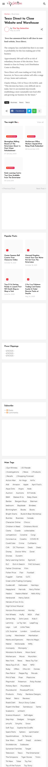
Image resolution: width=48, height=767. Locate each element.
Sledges (20, 719)
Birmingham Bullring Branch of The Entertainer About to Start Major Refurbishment (12, 146)
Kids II (34, 619)
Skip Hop (10, 719)
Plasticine (30, 677)
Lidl (15, 627)
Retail (8, 698)
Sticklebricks (11, 744)
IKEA (30, 614)
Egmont (31, 560)
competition (11, 535)
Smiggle (31, 719)
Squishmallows (12, 736)
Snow (28, 723)
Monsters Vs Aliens (14, 652)
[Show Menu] (3, 4)
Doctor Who (20, 552)
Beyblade (21, 505)
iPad (37, 614)
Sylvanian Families (14, 749)
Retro (16, 698)
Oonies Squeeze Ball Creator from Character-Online (12, 258)
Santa (38, 707)
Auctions (20, 493)
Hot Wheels (11, 614)
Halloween (22, 585)
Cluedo (18, 531)
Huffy (21, 614)
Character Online (13, 522)
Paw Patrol (10, 673)
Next (25, 665)
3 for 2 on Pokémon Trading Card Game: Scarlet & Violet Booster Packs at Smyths (33, 289)
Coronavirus (11, 539)
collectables (29, 531)
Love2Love (35, 631)
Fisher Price (11, 573)
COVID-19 (34, 539)
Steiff (20, 740)
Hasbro (9, 593)
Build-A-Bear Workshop (31, 514)
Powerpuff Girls (26, 690)
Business (15, 14)
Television (10, 753)
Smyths (18, 723)
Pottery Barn (11, 686)
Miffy (30, 644)
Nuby (8, 669)
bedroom (10, 505)
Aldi (7, 484)
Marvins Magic (33, 640)
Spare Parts (11, 732)
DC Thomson (18, 547)
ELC (7, 564)
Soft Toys (10, 728)
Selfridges (28, 715)
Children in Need (13, 526)
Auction (9, 493)
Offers (16, 669)
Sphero (22, 732)
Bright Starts (11, 514)
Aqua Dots (10, 489)
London (23, 631)
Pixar (21, 677)
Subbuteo (24, 744)
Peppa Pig (23, 673)
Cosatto (23, 539)
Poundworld (11, 690)
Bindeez (32, 505)
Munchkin (32, 656)
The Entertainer (32, 753)
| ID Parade (25, 468)
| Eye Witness (11, 468)
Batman (33, 501)
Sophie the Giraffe (25, 728)
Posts (9, 410)
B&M (8, 497)
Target (28, 749)
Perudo (34, 673)
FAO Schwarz (34, 564)
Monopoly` (23, 648)
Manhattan (33, 635)
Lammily (9, 623)
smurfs (9, 723)
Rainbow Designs (33, 694)
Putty (19, 694)
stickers (37, 740)
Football (30, 573)
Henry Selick (24, 598)
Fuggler (9, 577)
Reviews (26, 698)
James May (10, 619)
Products (10, 694)
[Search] (44, 4)
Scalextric (10, 711)
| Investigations (12, 472)
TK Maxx (9, 761)
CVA (7, 547)
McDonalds (20, 644)
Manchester (20, 635)
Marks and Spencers (14, 640)
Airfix (32, 480)
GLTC (28, 577)
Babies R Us (18, 497)
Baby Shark (32, 497)
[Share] (42, 29)
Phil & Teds (10, 677)
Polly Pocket (35, 682)
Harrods (22, 589)
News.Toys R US (12, 665)
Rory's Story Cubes (27, 703)
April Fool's (36, 484)
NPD (32, 665)
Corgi (33, 535)
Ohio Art (26, 669)
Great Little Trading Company (19, 581)
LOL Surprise (11, 631)
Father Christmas (13, 568)
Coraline (23, 535)
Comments (12, 413)
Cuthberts (32, 543)
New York (10, 661)
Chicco (27, 522)
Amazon (16, 484)
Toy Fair (28, 761)
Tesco (27, 102)
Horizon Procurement (15, 610)
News (21, 102)
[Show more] (39, 111)
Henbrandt (10, 598)
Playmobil (10, 682)
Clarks (8, 531)
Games (19, 577)
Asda (29, 489)
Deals (30, 547)
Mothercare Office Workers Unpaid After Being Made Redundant (34, 144)
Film (26, 568)
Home (7, 14)
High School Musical (14, 606)
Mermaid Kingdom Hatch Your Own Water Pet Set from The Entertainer (34, 259)
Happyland (10, 589)
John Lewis (23, 619)
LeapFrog (34, 623)
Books (23, 510)
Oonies (37, 669)
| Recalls (9, 476)
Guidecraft (10, 585)
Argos (21, 489)
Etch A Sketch (19, 564)
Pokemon (22, 682)
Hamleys (35, 585)
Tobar (18, 761)
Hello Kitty (35, 593)
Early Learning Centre (15, 560)
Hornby (31, 610)
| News (25, 472)
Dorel (32, 552)
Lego (8, 627)
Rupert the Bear (13, 707)
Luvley (8, 635)
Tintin (37, 757)
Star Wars (10, 740)
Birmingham (11, 510)
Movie (21, 656)
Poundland (25, 686)
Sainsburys (27, 707)
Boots (32, 510)
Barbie (8, 501)
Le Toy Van (21, 623)
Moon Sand (30, 652)
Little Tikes (25, 627)
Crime (21, 543)
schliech (21, 711)
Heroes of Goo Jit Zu (14, 602)
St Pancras (27, 736)
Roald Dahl (10, 703)
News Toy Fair (32, 661)
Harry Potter (34, 589)
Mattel (8, 644)
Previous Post (9, 188)
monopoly (10, 648)
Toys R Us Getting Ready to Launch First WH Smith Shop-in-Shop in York (13, 288)
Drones (9, 556)
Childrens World (31, 526)
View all (40, 122)
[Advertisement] (22, 210)
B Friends (31, 493)
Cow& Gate (10, 543)
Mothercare (11, 656)
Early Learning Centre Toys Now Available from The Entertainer (12, 175)
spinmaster (34, 732)
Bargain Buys (21, 501)
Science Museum (13, 715)
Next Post (40, 188)
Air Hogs (23, 480)
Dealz (38, 547)
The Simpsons (12, 757)
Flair (21, 573)
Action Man (11, 480)
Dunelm (19, 556)
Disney (9, 552)
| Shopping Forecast (25, 476)
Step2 (28, 740)
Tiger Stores (26, 757)
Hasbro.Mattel (22, 593)
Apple (25, 484)
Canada (30, 518)
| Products (36, 472)
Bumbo (9, 518)
